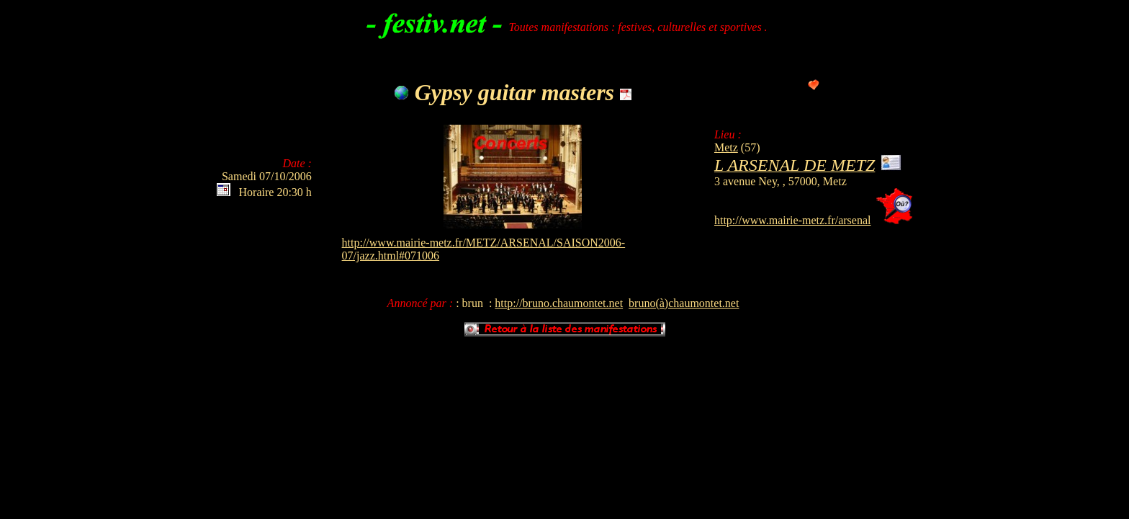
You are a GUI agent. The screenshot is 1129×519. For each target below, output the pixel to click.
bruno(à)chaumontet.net (684, 303)
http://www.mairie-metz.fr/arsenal (792, 220)
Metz (726, 147)
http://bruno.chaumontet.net (559, 303)
